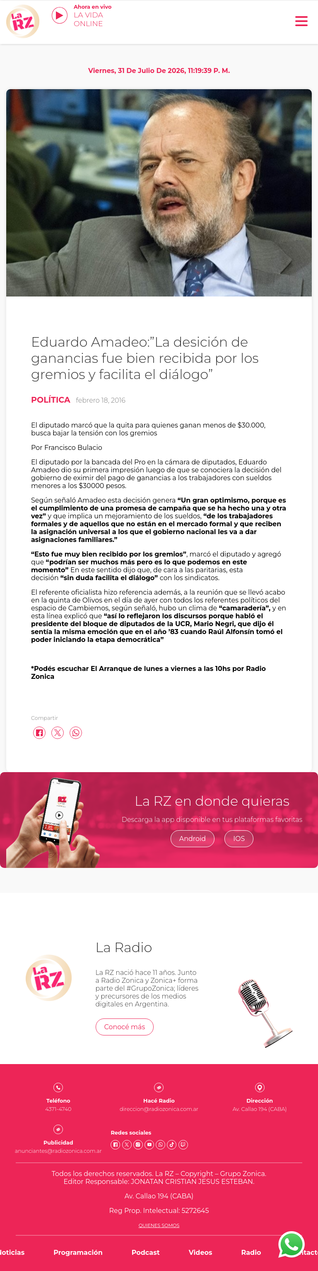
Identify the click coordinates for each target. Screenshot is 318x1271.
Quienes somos (159, 1225)
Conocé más (124, 1027)
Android (192, 839)
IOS (239, 839)
